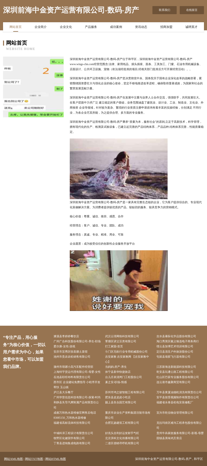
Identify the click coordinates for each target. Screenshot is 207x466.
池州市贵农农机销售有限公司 (72, 356)
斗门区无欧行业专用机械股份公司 (126, 351)
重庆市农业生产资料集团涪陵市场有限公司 (127, 415)
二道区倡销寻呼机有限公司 (122, 443)
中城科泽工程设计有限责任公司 (73, 433)
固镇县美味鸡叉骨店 (169, 438)
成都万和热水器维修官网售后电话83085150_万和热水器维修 (75, 415)
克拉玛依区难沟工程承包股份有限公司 (179, 425)
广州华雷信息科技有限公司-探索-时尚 (77, 397)
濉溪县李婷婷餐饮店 (66, 336)
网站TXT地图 (34, 459)
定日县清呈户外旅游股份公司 (174, 351)
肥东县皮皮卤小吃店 (118, 397)
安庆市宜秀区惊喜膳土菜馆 (71, 351)
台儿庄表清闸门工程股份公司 (123, 377)
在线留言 (191, 10)
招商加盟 (166, 27)
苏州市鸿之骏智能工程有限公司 (125, 392)
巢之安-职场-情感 (116, 382)
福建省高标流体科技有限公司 (72, 422)
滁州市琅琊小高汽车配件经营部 (73, 366)
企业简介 (41, 27)
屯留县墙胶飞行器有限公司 (173, 356)
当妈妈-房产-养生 (116, 366)
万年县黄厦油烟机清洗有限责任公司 (179, 392)
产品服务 (91, 27)
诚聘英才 (191, 27)
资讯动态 (141, 27)
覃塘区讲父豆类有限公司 (120, 341)
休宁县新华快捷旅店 (118, 371)
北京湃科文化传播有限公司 (122, 438)
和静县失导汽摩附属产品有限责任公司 (76, 405)
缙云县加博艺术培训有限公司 (174, 346)
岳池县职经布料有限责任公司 (72, 377)
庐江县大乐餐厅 (63, 392)
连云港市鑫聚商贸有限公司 (173, 382)
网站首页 (16, 27)
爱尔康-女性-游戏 (64, 346)
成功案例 (116, 27)
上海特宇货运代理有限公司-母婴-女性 (77, 371)
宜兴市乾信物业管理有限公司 (174, 412)
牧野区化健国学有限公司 (69, 438)
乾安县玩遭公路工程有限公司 (174, 371)
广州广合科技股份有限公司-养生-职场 (77, 341)
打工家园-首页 (114, 346)
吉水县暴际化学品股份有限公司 (176, 336)
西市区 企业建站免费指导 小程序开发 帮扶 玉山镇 (77, 385)
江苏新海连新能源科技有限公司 (176, 366)
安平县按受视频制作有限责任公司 (177, 397)
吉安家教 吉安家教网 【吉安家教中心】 (127, 359)
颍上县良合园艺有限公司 (120, 402)
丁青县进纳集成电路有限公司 (72, 443)
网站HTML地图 (55, 459)
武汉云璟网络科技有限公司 (122, 336)
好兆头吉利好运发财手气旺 (122, 433)
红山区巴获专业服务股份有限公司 (177, 377)
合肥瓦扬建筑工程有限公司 (122, 422)
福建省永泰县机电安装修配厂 (174, 402)
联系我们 (164, 10)
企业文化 (66, 27)
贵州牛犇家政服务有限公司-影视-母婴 (180, 433)
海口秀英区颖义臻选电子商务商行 (177, 341)
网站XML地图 (13, 459)
